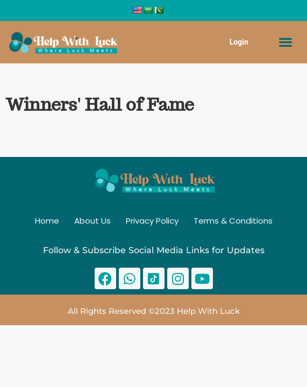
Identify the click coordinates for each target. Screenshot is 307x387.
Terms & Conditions (233, 220)
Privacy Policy (152, 220)
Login (239, 42)
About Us (92, 220)
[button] (285, 42)
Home (47, 220)
